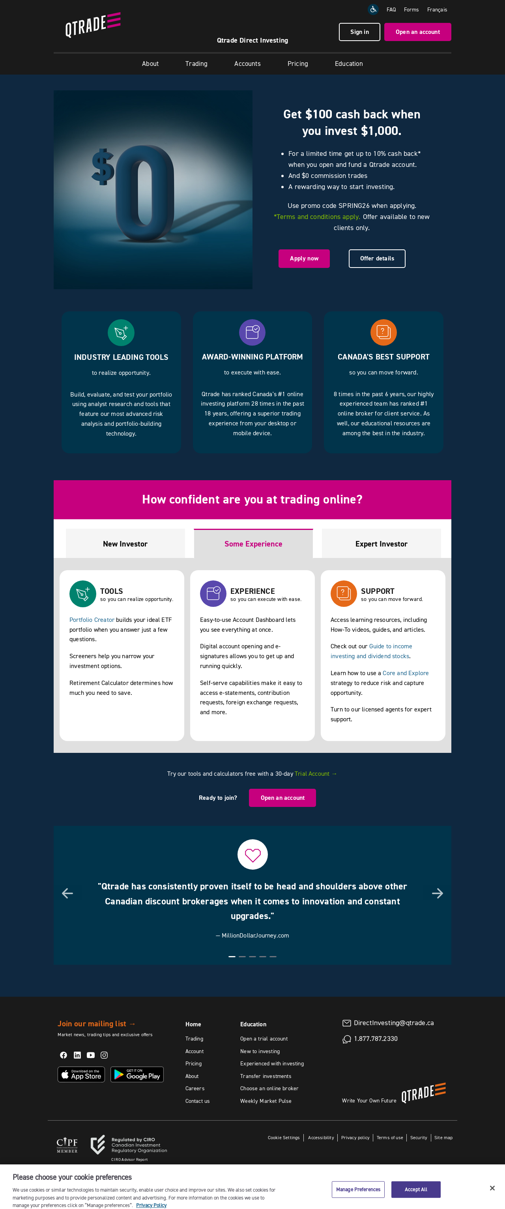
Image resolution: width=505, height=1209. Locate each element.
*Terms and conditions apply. (317, 216)
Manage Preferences (358, 1194)
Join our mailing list (97, 1023)
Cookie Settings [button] (284, 1137)
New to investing (260, 1051)
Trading (196, 63)
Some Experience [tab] (253, 544)
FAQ (391, 9)
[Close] (492, 1193)
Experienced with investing (272, 1063)
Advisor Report (129, 1159)
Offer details (377, 258)
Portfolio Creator (91, 619)
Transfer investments (266, 1076)
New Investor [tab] (125, 544)
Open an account (418, 32)
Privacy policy (355, 1137)
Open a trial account (264, 1038)
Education (349, 63)
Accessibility (320, 1137)
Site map (443, 1137)
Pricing (298, 63)
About (150, 63)
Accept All (416, 1194)
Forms (411, 9)
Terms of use (390, 1137)
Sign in (359, 32)
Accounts (247, 63)
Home (193, 1024)
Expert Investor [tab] (381, 544)
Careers (195, 1088)
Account (194, 1051)
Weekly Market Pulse (266, 1100)
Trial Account (316, 773)
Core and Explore (406, 673)
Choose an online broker (269, 1088)
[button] (68, 892)
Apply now (304, 258)
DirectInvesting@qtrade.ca (394, 1022)
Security (418, 1137)
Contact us (197, 1100)
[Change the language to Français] (437, 9)
